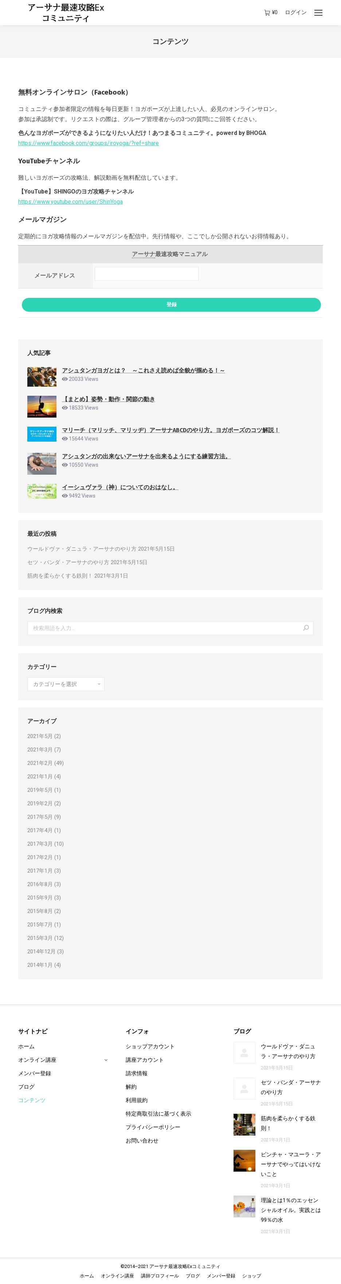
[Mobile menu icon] (318, 12)
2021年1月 (40, 776)
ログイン (296, 12)
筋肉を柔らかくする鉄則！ (60, 576)
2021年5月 (40, 736)
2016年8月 (40, 884)
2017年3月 (40, 844)
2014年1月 (40, 965)
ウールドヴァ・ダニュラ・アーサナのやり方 (82, 549)
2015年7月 (40, 924)
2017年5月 (40, 817)
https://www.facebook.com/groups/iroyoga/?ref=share (88, 143)
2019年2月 (40, 803)
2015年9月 (40, 897)
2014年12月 (41, 951)
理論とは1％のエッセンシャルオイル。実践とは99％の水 (291, 1210)
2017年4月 (40, 830)
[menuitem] (87, 1275)
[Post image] (244, 1053)
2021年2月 (40, 763)
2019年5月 (40, 790)
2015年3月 (40, 938)
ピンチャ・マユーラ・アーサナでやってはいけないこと (291, 1164)
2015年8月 (40, 911)
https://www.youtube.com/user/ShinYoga (70, 201)
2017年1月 (40, 871)
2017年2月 (40, 857)
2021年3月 (40, 749)
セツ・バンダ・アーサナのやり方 (68, 562)
